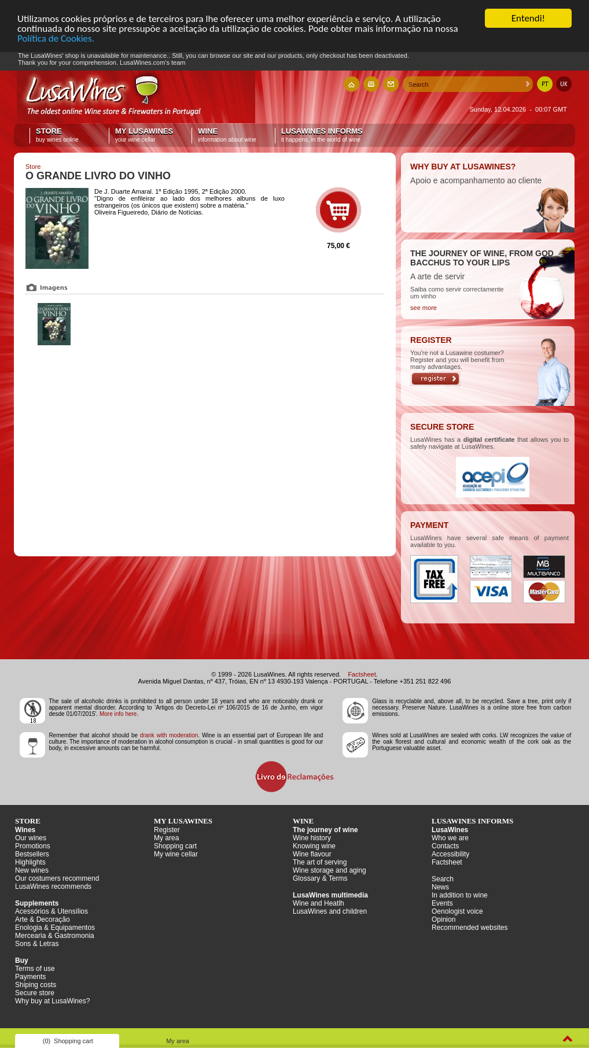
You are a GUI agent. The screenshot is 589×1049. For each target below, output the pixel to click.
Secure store (34, 993)
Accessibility (450, 854)
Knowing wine (314, 846)
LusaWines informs (322, 135)
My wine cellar (176, 854)
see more (423, 307)
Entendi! (528, 18)
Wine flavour (312, 854)
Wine (227, 135)
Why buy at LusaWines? (52, 1001)
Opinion (443, 919)
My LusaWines (144, 135)
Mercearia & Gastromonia (54, 936)
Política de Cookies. (55, 38)
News (440, 887)
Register (167, 830)
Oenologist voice (457, 911)
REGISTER (431, 340)
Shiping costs (35, 985)
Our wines (30, 838)
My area (166, 838)
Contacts (445, 846)
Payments (30, 977)
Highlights (30, 862)
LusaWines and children (330, 911)
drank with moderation (169, 735)
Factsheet (362, 674)
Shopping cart (175, 846)
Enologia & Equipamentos (55, 928)
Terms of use (35, 969)
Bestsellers (32, 854)
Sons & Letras (36, 944)
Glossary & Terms (320, 878)
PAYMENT (429, 525)
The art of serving (320, 862)
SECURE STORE (442, 426)
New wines (32, 870)
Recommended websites (469, 928)
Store (63, 135)
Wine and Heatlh (318, 903)
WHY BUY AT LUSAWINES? (463, 166)
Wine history (312, 838)
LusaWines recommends (53, 886)
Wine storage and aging (329, 870)
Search (443, 879)
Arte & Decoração (42, 919)
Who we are (450, 838)
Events (442, 903)
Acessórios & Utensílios (51, 911)
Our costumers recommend (57, 878)
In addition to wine (460, 895)
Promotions (32, 846)
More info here (118, 714)
